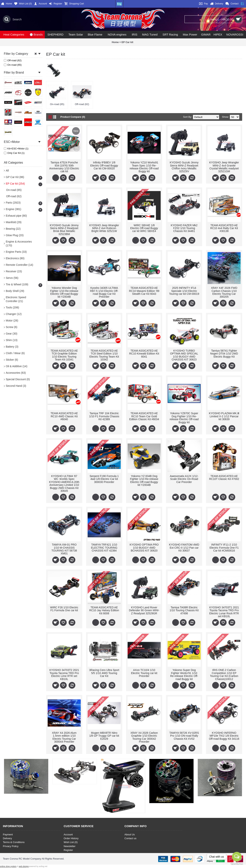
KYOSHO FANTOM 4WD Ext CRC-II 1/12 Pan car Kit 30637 (184, 547)
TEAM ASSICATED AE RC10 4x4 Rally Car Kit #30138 (224, 228)
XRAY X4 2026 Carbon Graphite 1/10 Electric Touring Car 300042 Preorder (144, 737)
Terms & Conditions (14, 842)
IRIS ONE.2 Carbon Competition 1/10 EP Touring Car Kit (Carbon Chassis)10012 (224, 674)
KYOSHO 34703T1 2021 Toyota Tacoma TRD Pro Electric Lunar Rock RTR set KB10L (224, 612)
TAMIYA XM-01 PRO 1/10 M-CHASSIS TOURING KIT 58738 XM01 (64, 549)
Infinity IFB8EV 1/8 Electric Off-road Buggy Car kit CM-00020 (104, 165)
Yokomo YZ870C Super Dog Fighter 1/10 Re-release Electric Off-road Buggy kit (184, 418)
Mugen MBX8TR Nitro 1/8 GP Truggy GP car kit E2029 (104, 735)
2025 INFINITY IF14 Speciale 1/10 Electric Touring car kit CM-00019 (184, 290)
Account (68, 834)
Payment (8, 834)
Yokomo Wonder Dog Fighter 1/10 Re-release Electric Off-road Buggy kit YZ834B (64, 292)
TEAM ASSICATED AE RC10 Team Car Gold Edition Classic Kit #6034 (144, 416)
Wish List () (70, 842)
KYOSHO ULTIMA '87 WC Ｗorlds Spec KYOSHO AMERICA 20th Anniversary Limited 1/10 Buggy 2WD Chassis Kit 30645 (64, 483)
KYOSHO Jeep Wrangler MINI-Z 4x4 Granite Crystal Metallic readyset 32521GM (224, 167)
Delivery (7, 838)
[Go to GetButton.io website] (237, 864)
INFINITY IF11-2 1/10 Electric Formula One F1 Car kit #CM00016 (224, 547)
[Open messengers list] (237, 856)
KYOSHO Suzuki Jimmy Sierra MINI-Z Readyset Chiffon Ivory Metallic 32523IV (184, 167)
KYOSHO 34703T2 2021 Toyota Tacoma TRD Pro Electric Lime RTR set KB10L (64, 674)
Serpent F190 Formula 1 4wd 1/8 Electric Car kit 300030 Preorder (104, 479)
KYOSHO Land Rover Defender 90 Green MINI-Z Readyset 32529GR (144, 610)
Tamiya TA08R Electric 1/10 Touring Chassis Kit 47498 (184, 610)
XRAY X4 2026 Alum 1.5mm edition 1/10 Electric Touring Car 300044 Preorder (64, 737)
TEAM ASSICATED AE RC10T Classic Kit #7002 (224, 477)
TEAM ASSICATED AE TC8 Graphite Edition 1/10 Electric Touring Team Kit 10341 (64, 355)
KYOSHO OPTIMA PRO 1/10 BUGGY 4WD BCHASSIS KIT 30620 (144, 547)
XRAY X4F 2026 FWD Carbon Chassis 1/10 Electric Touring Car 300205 (224, 292)
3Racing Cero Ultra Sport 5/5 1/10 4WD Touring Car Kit (104, 673)
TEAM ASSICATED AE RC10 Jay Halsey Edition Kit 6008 (104, 610)
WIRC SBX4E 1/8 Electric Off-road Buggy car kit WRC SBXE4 (144, 228)
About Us (130, 834)
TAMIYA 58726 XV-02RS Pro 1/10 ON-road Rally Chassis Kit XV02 (184, 735)
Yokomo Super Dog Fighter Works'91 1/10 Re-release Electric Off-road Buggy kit (184, 674)
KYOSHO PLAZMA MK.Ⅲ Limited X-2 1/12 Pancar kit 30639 (224, 416)
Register (68, 850)
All (7, 170)
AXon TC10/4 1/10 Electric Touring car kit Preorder (144, 673)
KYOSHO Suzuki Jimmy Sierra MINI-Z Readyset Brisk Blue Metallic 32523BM (64, 230)
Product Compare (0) (72, 116)
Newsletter (69, 846)
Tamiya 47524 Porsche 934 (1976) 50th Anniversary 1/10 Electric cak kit (64, 167)
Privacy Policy (10, 846)
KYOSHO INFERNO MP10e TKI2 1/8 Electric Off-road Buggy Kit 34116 (224, 735)
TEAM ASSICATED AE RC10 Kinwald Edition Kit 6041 (144, 353)
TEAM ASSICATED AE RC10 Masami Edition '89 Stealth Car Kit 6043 (144, 290)
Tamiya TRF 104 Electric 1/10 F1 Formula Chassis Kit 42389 (104, 416)
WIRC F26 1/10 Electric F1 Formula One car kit (64, 609)
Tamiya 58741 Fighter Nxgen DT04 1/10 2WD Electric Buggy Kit (224, 353)
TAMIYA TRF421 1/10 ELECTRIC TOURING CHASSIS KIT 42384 (104, 547)
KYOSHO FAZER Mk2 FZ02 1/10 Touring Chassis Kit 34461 (184, 228)
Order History (71, 838)
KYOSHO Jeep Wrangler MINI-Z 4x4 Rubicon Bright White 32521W (104, 228)
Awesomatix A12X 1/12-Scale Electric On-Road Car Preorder (184, 479)
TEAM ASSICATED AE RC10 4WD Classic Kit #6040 (64, 416)
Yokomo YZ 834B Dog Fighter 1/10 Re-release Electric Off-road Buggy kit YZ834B (144, 480)
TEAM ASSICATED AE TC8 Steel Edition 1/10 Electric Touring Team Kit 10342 (104, 355)
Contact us (130, 838)
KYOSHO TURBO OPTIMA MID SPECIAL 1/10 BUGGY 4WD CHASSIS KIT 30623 (184, 355)
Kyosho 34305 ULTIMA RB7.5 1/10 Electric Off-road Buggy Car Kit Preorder (104, 292)
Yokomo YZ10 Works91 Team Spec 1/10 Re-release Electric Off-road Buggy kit (144, 167)
